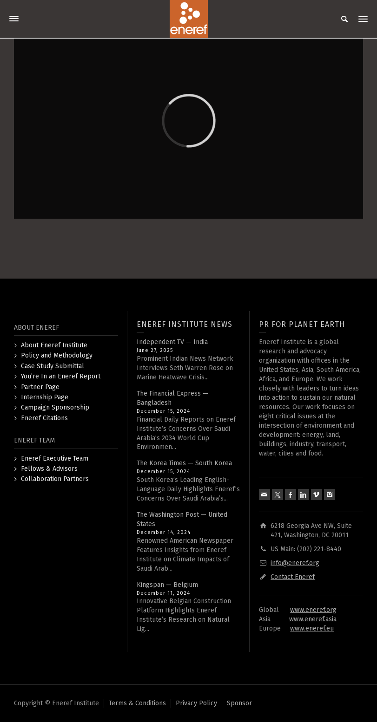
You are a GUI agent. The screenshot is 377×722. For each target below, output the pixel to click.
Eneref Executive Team (54, 458)
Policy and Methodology (57, 355)
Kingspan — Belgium (167, 585)
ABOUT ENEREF (36, 328)
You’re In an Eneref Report (60, 376)
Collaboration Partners (55, 479)
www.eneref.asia (313, 619)
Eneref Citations (44, 418)
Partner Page (40, 387)
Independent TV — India (172, 342)
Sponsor (239, 703)
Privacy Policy (196, 703)
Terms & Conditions (137, 703)
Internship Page (44, 397)
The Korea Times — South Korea (184, 463)
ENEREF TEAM (34, 440)
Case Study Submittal (52, 366)
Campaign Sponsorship (55, 407)
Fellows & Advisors (49, 469)
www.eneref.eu (312, 628)
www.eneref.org (313, 610)
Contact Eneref (293, 577)
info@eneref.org (295, 563)
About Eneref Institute (54, 345)
